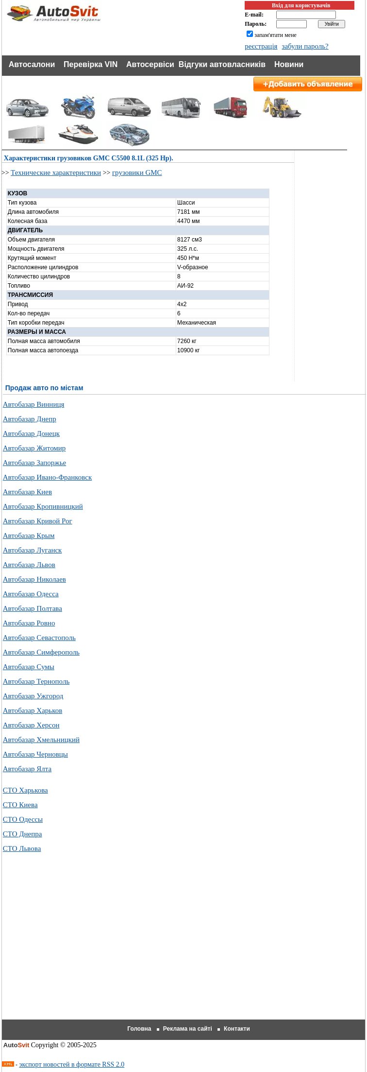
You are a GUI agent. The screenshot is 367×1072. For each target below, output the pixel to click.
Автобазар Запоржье (34, 463)
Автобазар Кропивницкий (43, 506)
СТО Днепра (22, 834)
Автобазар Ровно (29, 623)
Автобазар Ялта (27, 769)
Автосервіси (150, 64)
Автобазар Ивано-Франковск (47, 477)
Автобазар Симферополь (41, 652)
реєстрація (261, 46)
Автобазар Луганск (32, 550)
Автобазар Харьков (32, 710)
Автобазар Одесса (31, 594)
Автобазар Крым (29, 535)
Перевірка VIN (90, 64)
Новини (289, 64)
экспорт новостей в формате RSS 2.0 (71, 1064)
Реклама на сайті (187, 1028)
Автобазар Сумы (28, 667)
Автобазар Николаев (34, 579)
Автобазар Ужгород (33, 696)
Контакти (237, 1028)
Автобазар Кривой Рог (37, 521)
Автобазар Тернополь (36, 681)
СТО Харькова (25, 790)
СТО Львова (22, 848)
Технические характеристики (56, 172)
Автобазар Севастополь (39, 637)
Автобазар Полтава (32, 608)
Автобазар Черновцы (35, 754)
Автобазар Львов (29, 565)
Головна (139, 1028)
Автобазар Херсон (31, 725)
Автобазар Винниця (34, 404)
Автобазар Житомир (34, 448)
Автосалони (32, 64)
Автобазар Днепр (29, 419)
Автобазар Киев (27, 492)
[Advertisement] (184, 948)
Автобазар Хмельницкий (41, 739)
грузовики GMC (137, 172)
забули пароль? (305, 46)
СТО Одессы (23, 819)
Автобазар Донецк (31, 433)
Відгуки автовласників (222, 64)
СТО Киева (20, 805)
